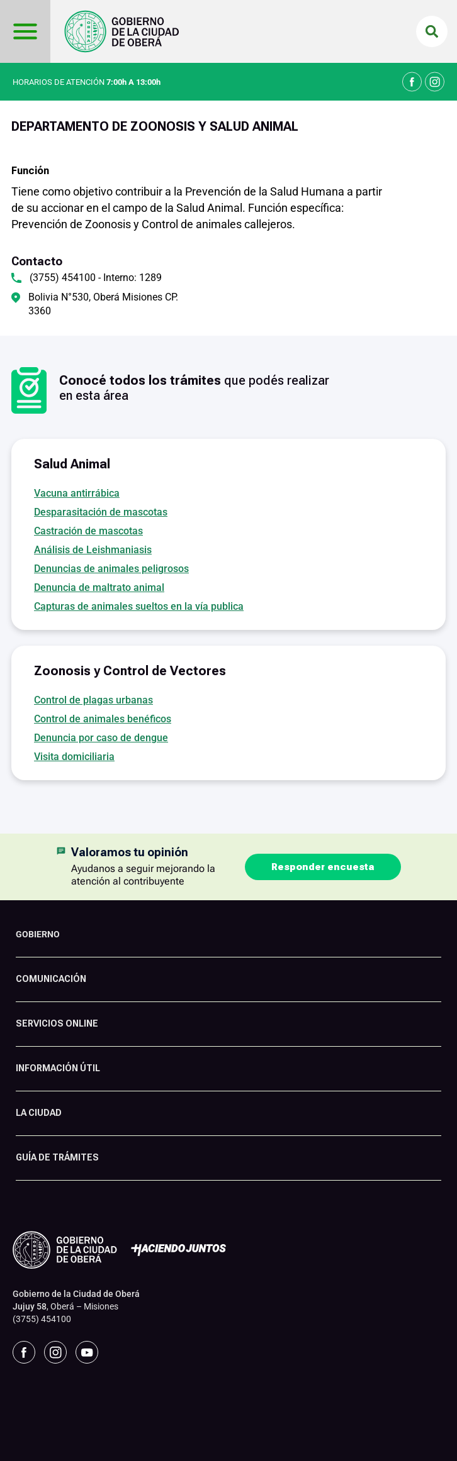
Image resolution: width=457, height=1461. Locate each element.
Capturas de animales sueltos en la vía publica (139, 606)
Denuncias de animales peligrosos (111, 569)
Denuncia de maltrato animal (99, 587)
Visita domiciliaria (74, 757)
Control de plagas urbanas (93, 700)
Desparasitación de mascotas (100, 512)
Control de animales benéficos (102, 719)
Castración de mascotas (88, 531)
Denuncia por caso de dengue (101, 738)
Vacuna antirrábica (77, 493)
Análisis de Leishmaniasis (93, 550)
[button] (432, 31)
